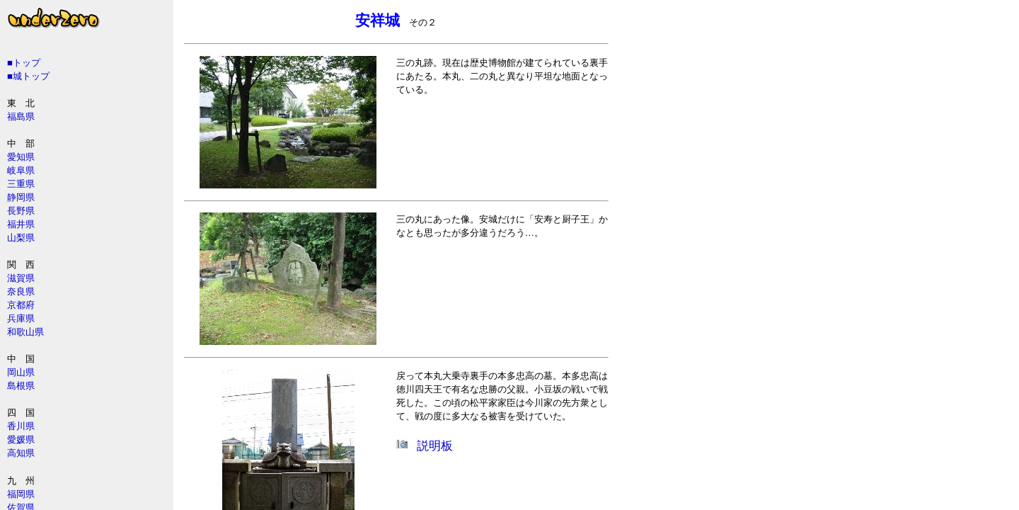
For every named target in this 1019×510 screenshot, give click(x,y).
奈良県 (21, 291)
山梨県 (21, 237)
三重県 (21, 183)
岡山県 (21, 372)
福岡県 (21, 494)
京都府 (21, 305)
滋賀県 (21, 278)
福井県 (21, 224)
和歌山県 (25, 332)
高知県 (21, 453)
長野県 (21, 210)
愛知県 (21, 157)
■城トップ (28, 76)
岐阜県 (21, 170)
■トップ (23, 62)
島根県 (21, 385)
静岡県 (21, 197)
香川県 (21, 426)
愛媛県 (21, 439)
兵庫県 (21, 318)
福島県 (21, 116)
